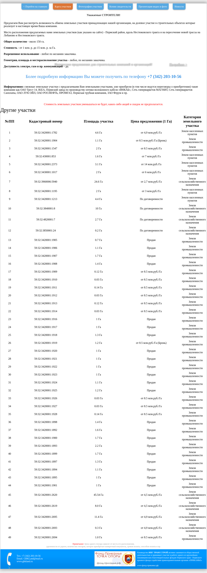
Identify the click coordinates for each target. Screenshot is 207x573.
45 (9, 494)
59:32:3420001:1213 (45, 199)
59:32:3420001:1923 (45, 374)
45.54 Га (98, 494)
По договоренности (151, 199)
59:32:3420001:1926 (45, 398)
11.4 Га (98, 516)
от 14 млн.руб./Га (151, 164)
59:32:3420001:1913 (45, 303)
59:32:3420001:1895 (45, 477)
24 (9, 327)
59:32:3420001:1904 (45, 140)
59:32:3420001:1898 (45, 422)
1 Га (98, 319)
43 (9, 477)
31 (9, 382)
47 (9, 516)
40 (9, 453)
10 (9, 208)
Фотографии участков (90, 6)
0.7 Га (98, 239)
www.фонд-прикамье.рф (148, 565)
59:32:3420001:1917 (45, 327)
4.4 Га (98, 199)
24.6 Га (98, 181)
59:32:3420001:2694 (45, 537)
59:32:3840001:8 (45, 208)
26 (9, 342)
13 (9, 239)
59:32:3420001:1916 (45, 319)
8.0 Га (98, 505)
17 (9, 271)
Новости (179, 6)
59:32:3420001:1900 (45, 437)
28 (9, 358)
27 (9, 350)
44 (9, 485)
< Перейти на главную (35, 6)
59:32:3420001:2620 (45, 494)
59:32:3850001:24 (46, 230)
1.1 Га (98, 140)
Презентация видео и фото (153, 6)
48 (9, 527)
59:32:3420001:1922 (45, 366)
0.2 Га (98, 230)
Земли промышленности (192, 140)
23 (9, 319)
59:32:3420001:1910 (45, 279)
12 (9, 230)
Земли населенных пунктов (192, 133)
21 (9, 303)
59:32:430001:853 (46, 156)
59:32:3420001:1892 (45, 429)
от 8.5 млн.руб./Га (151, 148)
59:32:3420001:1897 (45, 461)
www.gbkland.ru (25, 561)
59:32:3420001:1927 (45, 406)
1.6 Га (98, 156)
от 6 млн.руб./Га (151, 172)
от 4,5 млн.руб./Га (151, 494)
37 (9, 429)
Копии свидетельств (120, 6)
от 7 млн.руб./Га (151, 156)
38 (9, 437)
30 (9, 374)
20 (9, 295)
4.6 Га (98, 132)
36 (9, 422)
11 (9, 219)
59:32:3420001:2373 (45, 164)
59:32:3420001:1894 (45, 469)
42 (9, 469)
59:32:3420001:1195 (45, 191)
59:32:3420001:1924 (45, 382)
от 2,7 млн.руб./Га (151, 181)
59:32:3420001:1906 (45, 247)
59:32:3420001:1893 (45, 445)
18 (9, 279)
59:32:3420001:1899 (45, 453)
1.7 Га (98, 255)
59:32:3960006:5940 (45, 181)
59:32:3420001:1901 (45, 485)
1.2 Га (98, 342)
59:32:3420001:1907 (45, 255)
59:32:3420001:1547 (45, 148)
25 (9, 334)
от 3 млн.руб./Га (151, 191)
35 (9, 414)
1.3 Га (98, 334)
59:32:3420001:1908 (45, 263)
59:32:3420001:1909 (45, 271)
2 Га (98, 148)
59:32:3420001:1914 (45, 311)
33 (9, 398)
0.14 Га (98, 287)
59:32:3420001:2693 (45, 527)
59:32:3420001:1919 (45, 342)
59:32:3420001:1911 (45, 287)
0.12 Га (98, 271)
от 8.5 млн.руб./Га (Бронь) (151, 140)
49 (9, 537)
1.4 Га (98, 263)
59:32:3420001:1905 (45, 239)
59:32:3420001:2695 (45, 516)
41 (9, 461)
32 (9, 390)
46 (9, 505)
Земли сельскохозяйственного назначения (192, 181)
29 (9, 366)
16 (9, 263)
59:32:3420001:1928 (45, 414)
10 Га (98, 208)
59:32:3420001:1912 (45, 295)
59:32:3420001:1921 (45, 358)
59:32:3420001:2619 (45, 505)
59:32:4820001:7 (45, 219)
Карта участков (63, 6)
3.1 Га (98, 164)
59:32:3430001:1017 (45, 172)
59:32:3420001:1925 (45, 390)
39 (9, 445)
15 (9, 255)
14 (9, 247)
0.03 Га (98, 279)
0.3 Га (98, 527)
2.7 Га (98, 219)
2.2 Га (98, 445)
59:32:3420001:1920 (45, 350)
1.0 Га (98, 537)
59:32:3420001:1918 (45, 334)
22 (9, 311)
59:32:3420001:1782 (45, 132)
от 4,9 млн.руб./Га (151, 132)
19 (9, 287)
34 (9, 406)
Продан (151, 239)
